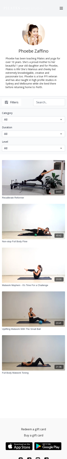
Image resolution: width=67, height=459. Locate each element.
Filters (11, 102)
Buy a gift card (33, 435)
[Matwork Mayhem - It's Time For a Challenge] (33, 285)
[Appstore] (19, 446)
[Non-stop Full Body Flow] (33, 241)
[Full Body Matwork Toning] (33, 373)
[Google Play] (48, 446)
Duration (7, 127)
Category (7, 113)
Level (5, 141)
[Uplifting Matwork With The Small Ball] (33, 329)
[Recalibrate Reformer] (33, 198)
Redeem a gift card (33, 429)
